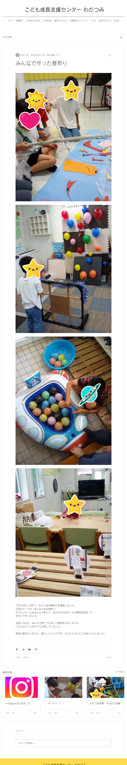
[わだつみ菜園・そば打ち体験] (105, 687)
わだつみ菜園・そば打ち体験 (105, 703)
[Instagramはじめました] (21, 687)
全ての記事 (7, 37)
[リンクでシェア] (36, 649)
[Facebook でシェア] (17, 649)
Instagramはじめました (18, 703)
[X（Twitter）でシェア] (23, 649)
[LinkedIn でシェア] (29, 649)
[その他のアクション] (109, 55)
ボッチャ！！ (55, 703)
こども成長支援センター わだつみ (64, 9)
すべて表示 (119, 672)
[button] (121, 37)
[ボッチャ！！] (63, 687)
